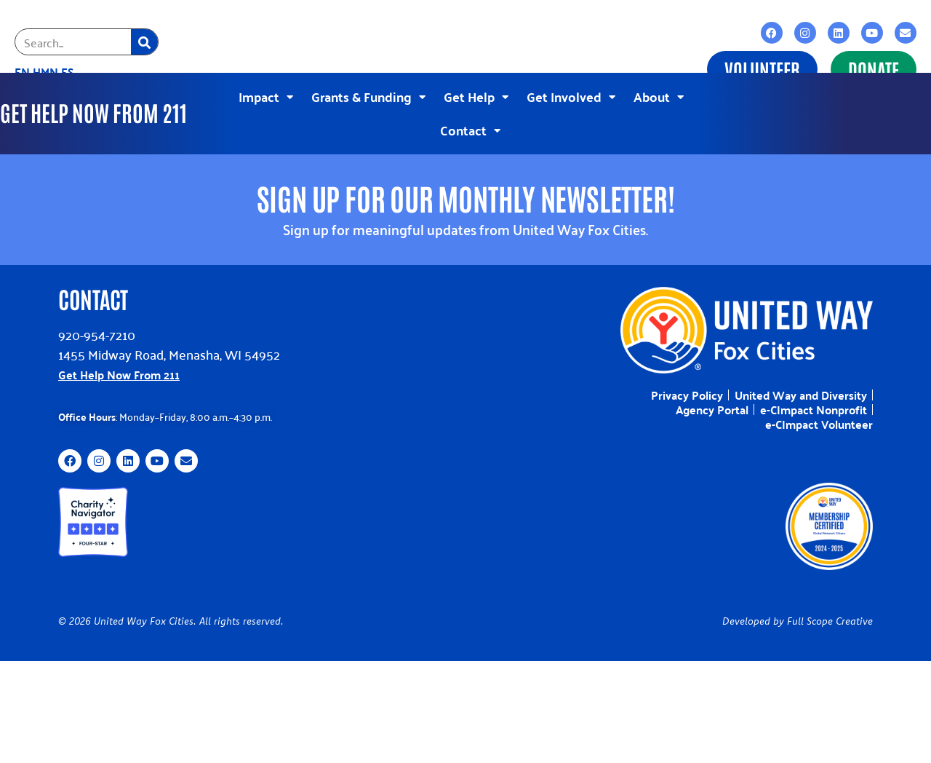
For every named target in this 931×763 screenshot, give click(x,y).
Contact (470, 127)
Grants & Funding (368, 93)
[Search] (144, 42)
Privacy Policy (687, 388)
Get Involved (571, 93)
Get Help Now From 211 (119, 367)
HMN (45, 71)
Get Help (476, 93)
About (659, 93)
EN (22, 71)
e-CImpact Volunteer (819, 417)
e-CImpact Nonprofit (813, 402)
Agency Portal (712, 402)
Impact (266, 93)
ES (67, 71)
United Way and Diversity (801, 388)
